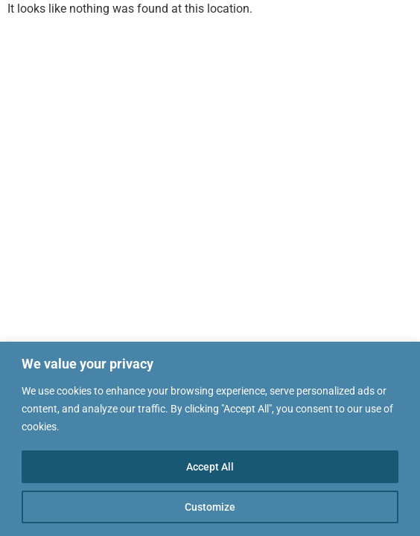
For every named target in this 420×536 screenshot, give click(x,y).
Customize (210, 507)
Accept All (210, 467)
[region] (210, 439)
